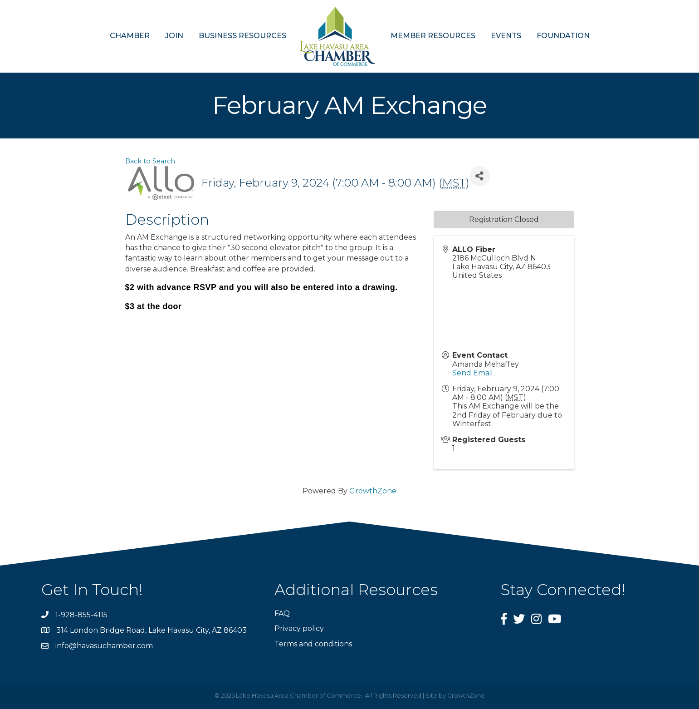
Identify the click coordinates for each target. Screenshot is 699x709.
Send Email (472, 373)
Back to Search (150, 161)
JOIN (174, 35)
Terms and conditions (313, 644)
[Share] (479, 176)
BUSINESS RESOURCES (242, 35)
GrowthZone (372, 491)
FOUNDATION (563, 35)
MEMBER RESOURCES (433, 35)
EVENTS (506, 35)
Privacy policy (299, 628)
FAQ (282, 613)
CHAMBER (130, 35)
